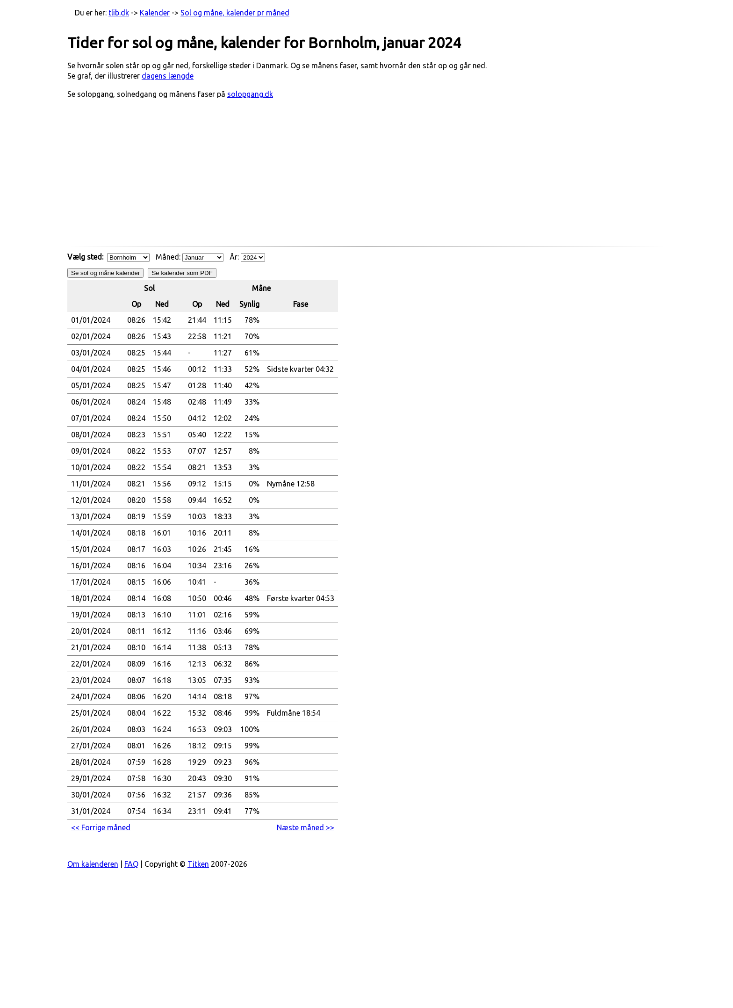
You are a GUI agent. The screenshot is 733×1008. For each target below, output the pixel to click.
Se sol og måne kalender (105, 272)
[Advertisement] (366, 177)
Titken (198, 864)
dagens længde (168, 76)
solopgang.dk (250, 94)
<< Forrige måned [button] (100, 827)
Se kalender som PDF (181, 272)
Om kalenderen (92, 864)
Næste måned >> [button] (305, 827)
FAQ (131, 864)
